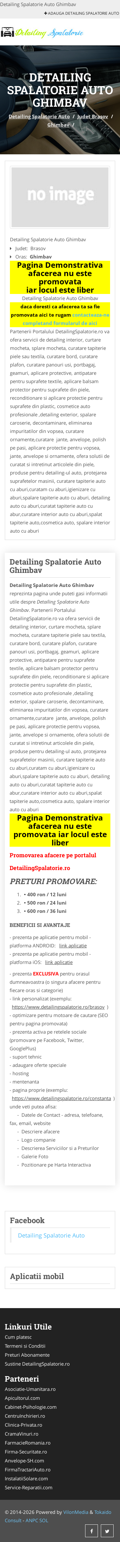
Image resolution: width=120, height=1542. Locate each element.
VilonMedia (75, 1512)
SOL (43, 1520)
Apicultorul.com (22, 1398)
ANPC (32, 1520)
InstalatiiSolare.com (26, 1478)
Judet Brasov (92, 116)
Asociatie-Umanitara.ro (30, 1389)
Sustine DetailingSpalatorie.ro (37, 1364)
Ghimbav (58, 124)
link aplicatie (73, 945)
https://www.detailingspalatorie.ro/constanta (61, 1098)
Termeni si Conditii (25, 1346)
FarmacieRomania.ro (28, 1443)
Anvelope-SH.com (24, 1460)
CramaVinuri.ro (21, 1434)
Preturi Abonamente (27, 1355)
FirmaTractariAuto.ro (28, 1469)
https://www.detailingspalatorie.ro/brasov (58, 1007)
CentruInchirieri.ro (25, 1416)
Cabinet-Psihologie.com (31, 1407)
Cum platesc (18, 1337)
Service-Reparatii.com (28, 1487)
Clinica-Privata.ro (23, 1425)
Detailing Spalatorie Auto (39, 116)
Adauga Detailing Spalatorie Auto (81, 13)
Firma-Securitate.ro (26, 1451)
